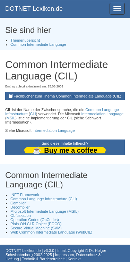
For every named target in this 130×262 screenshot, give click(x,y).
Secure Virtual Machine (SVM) (36, 228)
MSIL (11, 118)
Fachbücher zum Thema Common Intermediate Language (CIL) (67, 96)
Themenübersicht (25, 40)
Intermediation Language (102, 114)
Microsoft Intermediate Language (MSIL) (44, 211)
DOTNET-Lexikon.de (34, 8)
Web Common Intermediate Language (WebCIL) (51, 232)
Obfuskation (20, 215)
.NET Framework (24, 195)
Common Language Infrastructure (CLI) (43, 199)
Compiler (18, 203)
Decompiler (20, 207)
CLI (33, 114)
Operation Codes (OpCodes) (34, 220)
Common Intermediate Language (38, 44)
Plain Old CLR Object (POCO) (35, 224)
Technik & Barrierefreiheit (43, 259)
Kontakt (74, 259)
